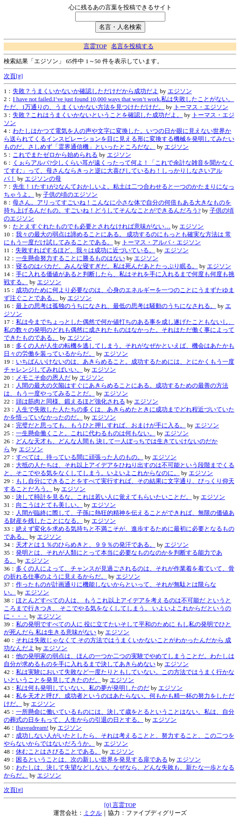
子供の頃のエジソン (70, 194)
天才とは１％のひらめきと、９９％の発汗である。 (85, 545)
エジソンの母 (43, 179)
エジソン (180, 91)
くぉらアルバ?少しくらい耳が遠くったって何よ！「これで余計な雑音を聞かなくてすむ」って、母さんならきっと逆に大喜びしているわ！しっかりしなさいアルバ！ (119, 171)
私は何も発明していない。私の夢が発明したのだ (82, 688)
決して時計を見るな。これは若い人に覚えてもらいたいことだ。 (104, 497)
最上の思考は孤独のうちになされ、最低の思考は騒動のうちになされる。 (116, 306)
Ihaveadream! (32, 728)
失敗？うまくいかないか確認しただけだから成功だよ (85, 91)
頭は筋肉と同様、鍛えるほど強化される (70, 401)
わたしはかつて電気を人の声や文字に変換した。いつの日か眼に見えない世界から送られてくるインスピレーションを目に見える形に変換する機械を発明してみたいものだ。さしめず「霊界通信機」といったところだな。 (119, 139)
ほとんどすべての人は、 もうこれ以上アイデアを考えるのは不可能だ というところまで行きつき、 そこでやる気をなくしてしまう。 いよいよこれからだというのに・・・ (117, 608)
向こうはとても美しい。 (49, 505)
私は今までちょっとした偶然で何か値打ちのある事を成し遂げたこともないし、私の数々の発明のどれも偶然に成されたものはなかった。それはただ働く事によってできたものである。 (119, 330)
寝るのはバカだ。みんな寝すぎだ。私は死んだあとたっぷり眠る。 (107, 266)
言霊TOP (95, 46)
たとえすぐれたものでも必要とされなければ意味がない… (91, 226)
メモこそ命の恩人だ (43, 377)
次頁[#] (13, 76)
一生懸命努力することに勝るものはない (70, 258)
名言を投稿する (132, 46)
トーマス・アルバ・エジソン (161, 242)
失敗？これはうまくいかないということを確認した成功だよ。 (98, 115)
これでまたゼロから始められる (55, 155)
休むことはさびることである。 (58, 751)
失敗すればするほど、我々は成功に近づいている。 (85, 250)
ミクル (93, 813)
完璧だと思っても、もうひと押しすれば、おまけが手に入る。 (101, 425)
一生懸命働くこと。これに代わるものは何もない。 (85, 433)
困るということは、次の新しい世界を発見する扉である (92, 759)
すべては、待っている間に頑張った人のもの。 (79, 457)
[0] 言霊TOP (120, 805)
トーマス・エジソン (201, 107)
